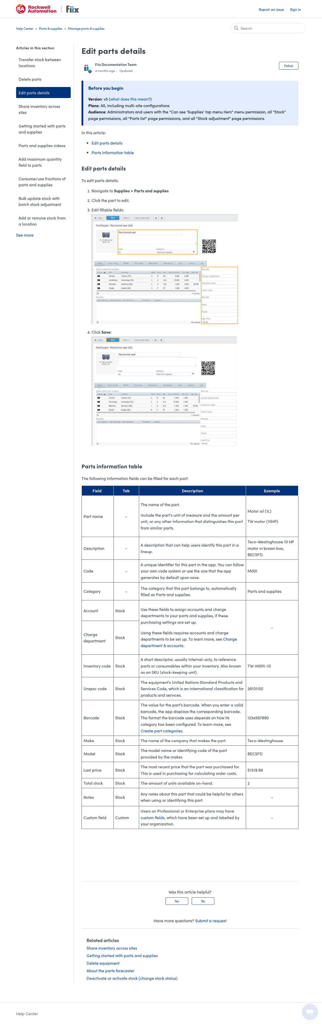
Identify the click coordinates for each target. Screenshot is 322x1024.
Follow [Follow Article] (288, 65)
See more (24, 235)
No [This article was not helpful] (203, 901)
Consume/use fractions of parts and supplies (42, 181)
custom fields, (153, 817)
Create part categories (161, 730)
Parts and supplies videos (42, 145)
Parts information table (113, 152)
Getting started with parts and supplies (42, 129)
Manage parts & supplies (86, 28)
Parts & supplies (50, 28)
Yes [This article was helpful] (177, 901)
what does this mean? (130, 99)
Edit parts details (34, 92)
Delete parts (30, 79)
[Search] (268, 28)
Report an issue (271, 9)
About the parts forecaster (110, 970)
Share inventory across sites (39, 109)
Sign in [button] (295, 9)
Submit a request (210, 920)
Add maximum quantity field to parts (40, 162)
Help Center (24, 28)
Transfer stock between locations (40, 62)
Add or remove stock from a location (42, 221)
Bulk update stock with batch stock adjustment (40, 201)
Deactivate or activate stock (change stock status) (132, 978)
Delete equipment (103, 963)
